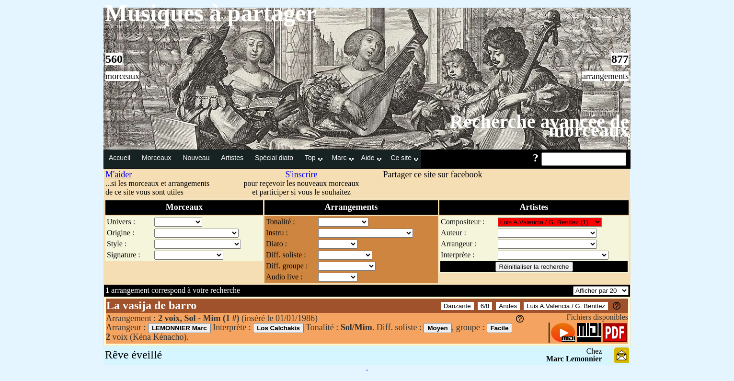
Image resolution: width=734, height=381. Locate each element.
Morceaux (157, 158)
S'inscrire (301, 174)
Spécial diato (275, 158)
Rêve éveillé (133, 354)
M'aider (118, 174)
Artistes (233, 158)
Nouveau (197, 158)
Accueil (120, 158)
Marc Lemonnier (574, 359)
